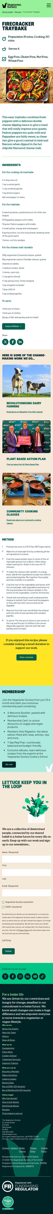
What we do (7, 1044)
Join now (9, 765)
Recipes (18, 12)
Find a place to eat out (12, 1113)
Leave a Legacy (9, 1079)
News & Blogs (8, 1040)
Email (10, 886)
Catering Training (10, 1063)
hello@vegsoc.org (9, 1134)
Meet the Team (9, 1032)
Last (4, 878)
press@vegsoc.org (36, 1139)
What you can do (9, 1068)
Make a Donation (9, 1075)
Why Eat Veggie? (9, 1098)
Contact (6, 1148)
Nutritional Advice (10, 1105)
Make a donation (26, 657)
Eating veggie (7, 12)
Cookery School (9, 1055)
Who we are (7, 1025)
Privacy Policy (23, 930)
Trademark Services (11, 1059)
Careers (14, 1148)
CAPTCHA (6, 940)
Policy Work (7, 1052)
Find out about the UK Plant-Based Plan (23, 464)
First (4, 865)
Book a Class (8, 1082)
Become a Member (10, 1071)
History (5, 1036)
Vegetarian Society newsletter (19, 902)
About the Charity (10, 1028)
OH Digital (33, 1156)
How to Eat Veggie (10, 1102)
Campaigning (8, 1048)
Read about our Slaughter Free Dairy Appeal (25, 412)
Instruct (17, 1156)
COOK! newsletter (13, 906)
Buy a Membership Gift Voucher (16, 1090)
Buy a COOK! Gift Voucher (13, 1086)
